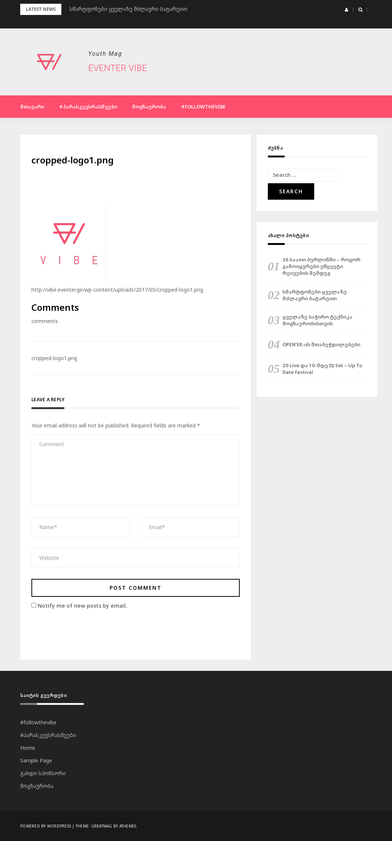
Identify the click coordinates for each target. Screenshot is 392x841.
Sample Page (36, 760)
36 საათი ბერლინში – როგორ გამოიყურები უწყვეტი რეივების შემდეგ (321, 266)
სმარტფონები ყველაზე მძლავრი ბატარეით (314, 295)
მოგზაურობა (149, 106)
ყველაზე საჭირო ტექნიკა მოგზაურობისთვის (317, 320)
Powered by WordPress (45, 826)
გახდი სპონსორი (43, 773)
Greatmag (101, 826)
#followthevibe (203, 106)
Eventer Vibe (117, 68)
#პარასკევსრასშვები (88, 106)
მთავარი (32, 106)
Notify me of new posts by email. (82, 605)
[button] (346, 9)
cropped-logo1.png (54, 358)
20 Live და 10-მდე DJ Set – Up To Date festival (322, 368)
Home (27, 747)
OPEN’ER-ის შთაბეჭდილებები (321, 344)
